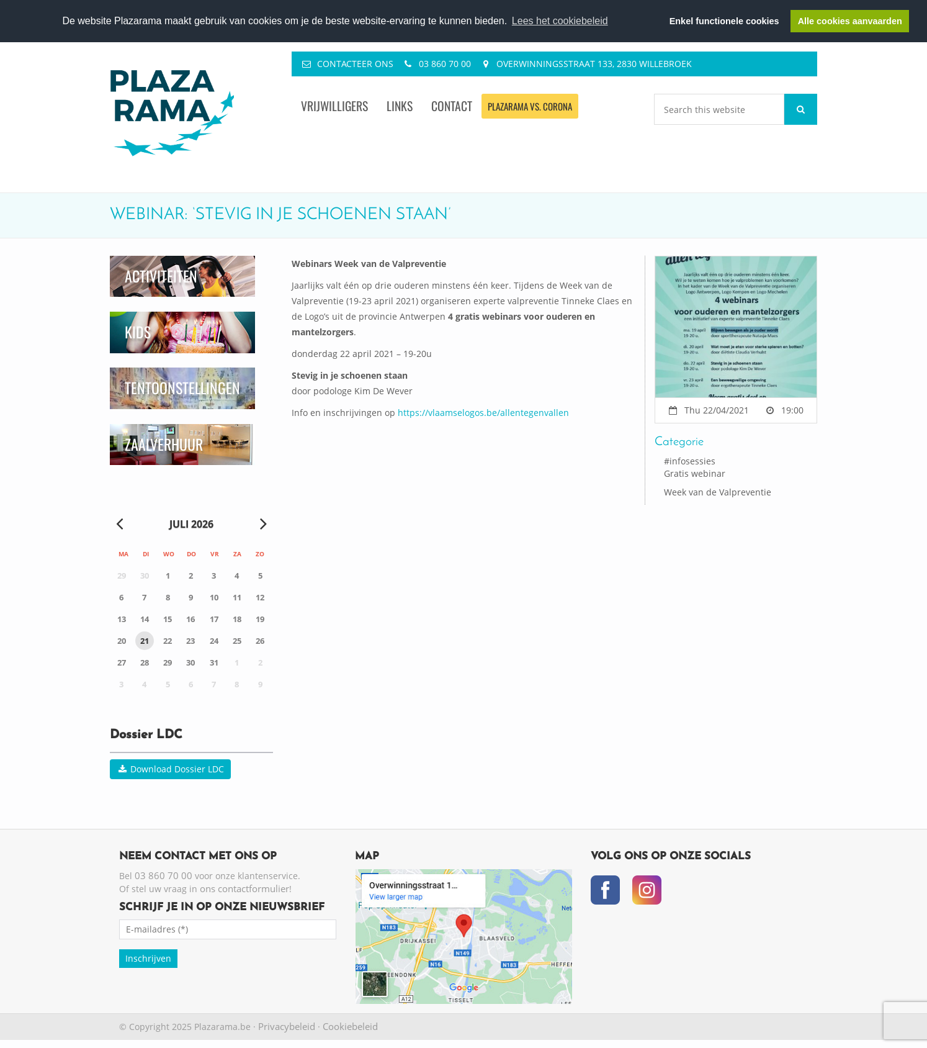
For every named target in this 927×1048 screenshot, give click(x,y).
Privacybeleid (286, 1026)
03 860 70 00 (445, 64)
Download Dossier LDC (170, 769)
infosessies (692, 461)
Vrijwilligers (334, 106)
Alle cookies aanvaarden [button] (850, 21)
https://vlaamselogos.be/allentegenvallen (483, 412)
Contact (451, 106)
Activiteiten (161, 276)
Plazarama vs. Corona (530, 106)
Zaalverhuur (164, 444)
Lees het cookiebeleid (560, 21)
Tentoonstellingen (182, 388)
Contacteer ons (355, 64)
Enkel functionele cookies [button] (724, 21)
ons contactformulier (244, 888)
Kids (138, 332)
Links (400, 106)
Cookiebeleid (350, 1026)
